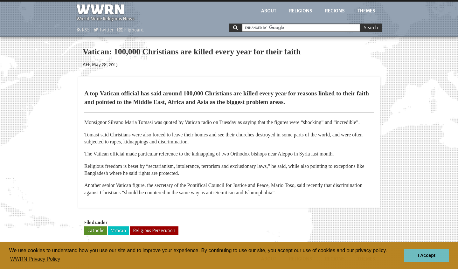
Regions (335, 10)
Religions (300, 10)
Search (371, 27)
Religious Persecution (154, 230)
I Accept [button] (426, 255)
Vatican (118, 230)
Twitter (104, 29)
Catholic (95, 230)
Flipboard (130, 29)
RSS (83, 29)
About (268, 10)
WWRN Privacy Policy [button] (35, 259)
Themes (366, 10)
